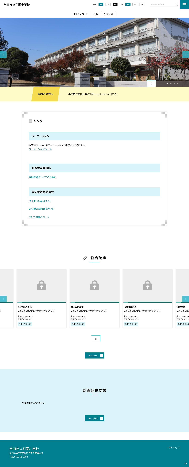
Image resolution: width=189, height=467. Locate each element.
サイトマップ (174, 447)
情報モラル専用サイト (40, 201)
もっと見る (93, 355)
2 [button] (170, 83)
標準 (128, 5)
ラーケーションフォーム (40, 149)
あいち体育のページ (39, 217)
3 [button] (174, 83)
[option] (94, 52)
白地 (108, 5)
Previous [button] (3, 54)
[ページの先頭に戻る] (185, 463)
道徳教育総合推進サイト (41, 209)
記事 (96, 13)
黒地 (115, 5)
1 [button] (167, 83)
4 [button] (177, 83)
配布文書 (108, 13)
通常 (100, 5)
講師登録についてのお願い (42, 177)
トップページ (82, 13)
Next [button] (185, 54)
